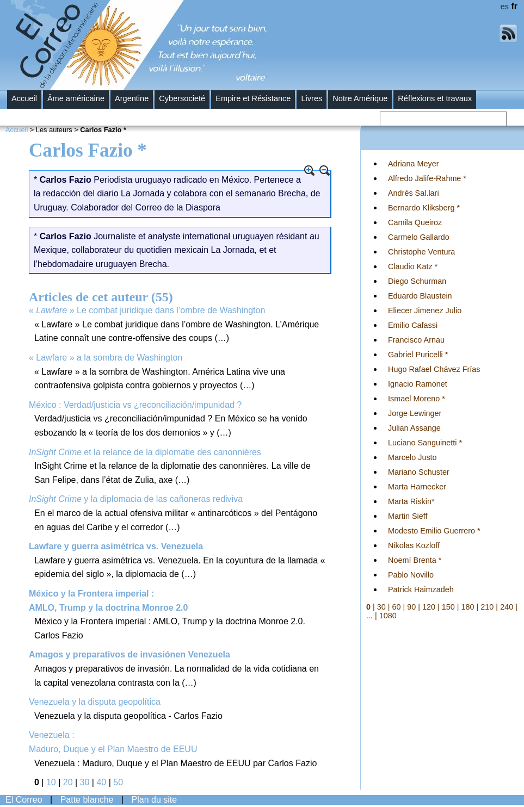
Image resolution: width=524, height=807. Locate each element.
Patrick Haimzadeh (421, 589)
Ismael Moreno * (416, 398)
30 (85, 782)
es (505, 6)
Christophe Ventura (421, 251)
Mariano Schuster (418, 472)
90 (411, 607)
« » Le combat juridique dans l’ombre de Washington (147, 310)
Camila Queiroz (415, 222)
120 (428, 607)
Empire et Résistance (253, 98)
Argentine (132, 98)
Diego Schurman (417, 281)
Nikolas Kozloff (414, 545)
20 (68, 782)
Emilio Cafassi (412, 325)
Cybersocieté (182, 98)
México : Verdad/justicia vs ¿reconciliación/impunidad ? (135, 404)
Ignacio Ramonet (417, 384)
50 (118, 782)
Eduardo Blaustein (420, 295)
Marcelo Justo (412, 457)
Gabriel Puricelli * (418, 354)
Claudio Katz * (412, 266)
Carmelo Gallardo (418, 237)
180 (467, 607)
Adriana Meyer (413, 163)
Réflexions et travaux (435, 98)
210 (487, 607)
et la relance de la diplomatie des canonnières (145, 452)
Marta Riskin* (411, 501)
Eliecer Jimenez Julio (424, 310)
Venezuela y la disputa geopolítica (95, 701)
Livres (311, 98)
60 (396, 607)
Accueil (24, 98)
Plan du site (154, 799)
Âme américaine (75, 98)
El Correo (23, 799)
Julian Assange (414, 428)
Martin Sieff (408, 516)
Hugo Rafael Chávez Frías (434, 369)
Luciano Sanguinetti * (425, 442)
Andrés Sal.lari (413, 193)
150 (448, 607)
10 (51, 782)
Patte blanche (87, 799)
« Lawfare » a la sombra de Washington (105, 357)
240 (506, 607)
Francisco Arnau (416, 340)
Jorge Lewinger (414, 413)
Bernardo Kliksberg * (424, 207)
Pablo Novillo (411, 574)
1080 (388, 615)
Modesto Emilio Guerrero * (434, 530)
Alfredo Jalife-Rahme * (427, 178)
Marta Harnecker (417, 486)
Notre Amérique (359, 98)
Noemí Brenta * (414, 560)
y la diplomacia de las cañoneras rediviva (136, 499)
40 (101, 782)
